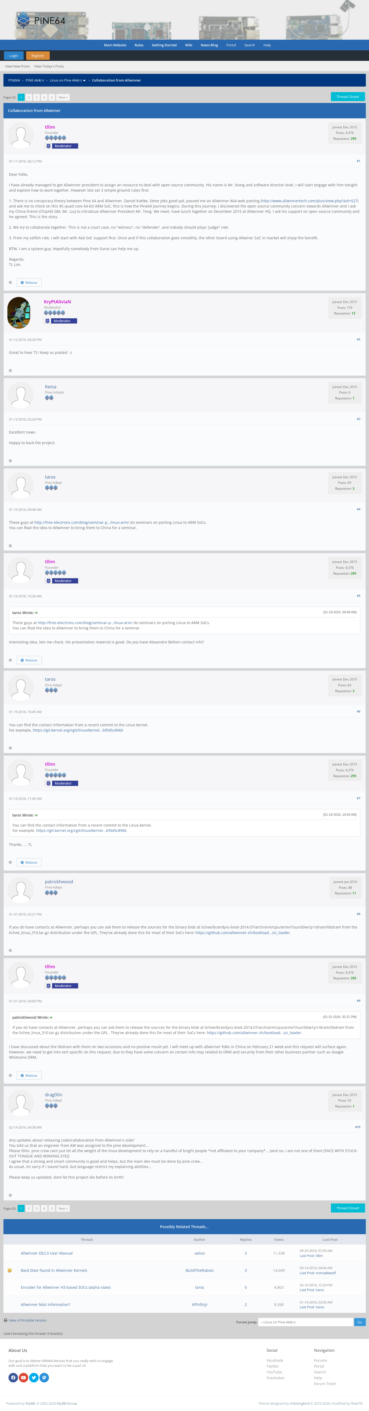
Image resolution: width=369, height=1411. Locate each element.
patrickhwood (59, 881)
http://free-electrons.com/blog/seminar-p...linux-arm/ (81, 522)
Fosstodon (276, 1377)
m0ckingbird (299, 1403)
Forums (320, 1360)
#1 (358, 161)
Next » (63, 97)
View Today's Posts (49, 66)
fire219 (356, 1403)
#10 (357, 1127)
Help (267, 45)
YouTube (274, 1371)
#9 (358, 1001)
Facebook (275, 1360)
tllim (319, 1255)
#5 (358, 596)
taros (50, 477)
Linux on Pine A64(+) (66, 80)
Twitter (273, 1366)
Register (37, 55)
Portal (231, 45)
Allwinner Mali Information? (45, 1304)
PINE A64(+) (35, 80)
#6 (358, 711)
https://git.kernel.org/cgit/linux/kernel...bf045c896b (78, 730)
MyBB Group (67, 1403)
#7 (358, 798)
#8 (358, 914)
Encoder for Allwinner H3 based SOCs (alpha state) (66, 1287)
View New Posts (17, 66)
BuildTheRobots (200, 1270)
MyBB (30, 1403)
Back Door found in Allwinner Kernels (54, 1270)
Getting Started (164, 45)
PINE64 (14, 80)
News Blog (209, 45)
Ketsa (50, 387)
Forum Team (325, 1383)
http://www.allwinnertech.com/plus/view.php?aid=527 (309, 200)
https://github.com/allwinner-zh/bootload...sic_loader (242, 932)
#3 (358, 419)
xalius (200, 1253)
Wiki (188, 45)
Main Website (115, 45)
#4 (358, 509)
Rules (139, 45)
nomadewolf (326, 1272)
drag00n (53, 1095)
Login (13, 55)
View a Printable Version (28, 1320)
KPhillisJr (200, 1304)
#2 (358, 339)
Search (249, 45)
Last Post (307, 1255)
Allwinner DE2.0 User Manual (47, 1253)
